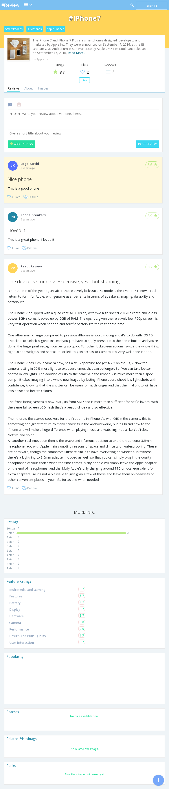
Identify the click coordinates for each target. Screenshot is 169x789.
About (28, 88)
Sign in (152, 5)
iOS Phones (35, 29)
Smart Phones (13, 29)
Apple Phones (55, 29)
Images (43, 88)
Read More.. (76, 53)
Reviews (13, 88)
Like (84, 80)
